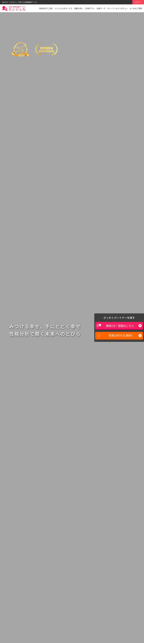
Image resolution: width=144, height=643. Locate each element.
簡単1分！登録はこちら (120, 326)
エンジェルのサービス (63, 8)
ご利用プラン (89, 8)
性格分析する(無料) (121, 335)
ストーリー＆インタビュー (117, 8)
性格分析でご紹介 (46, 8)
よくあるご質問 (136, 8)
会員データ (101, 8)
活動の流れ (78, 8)
